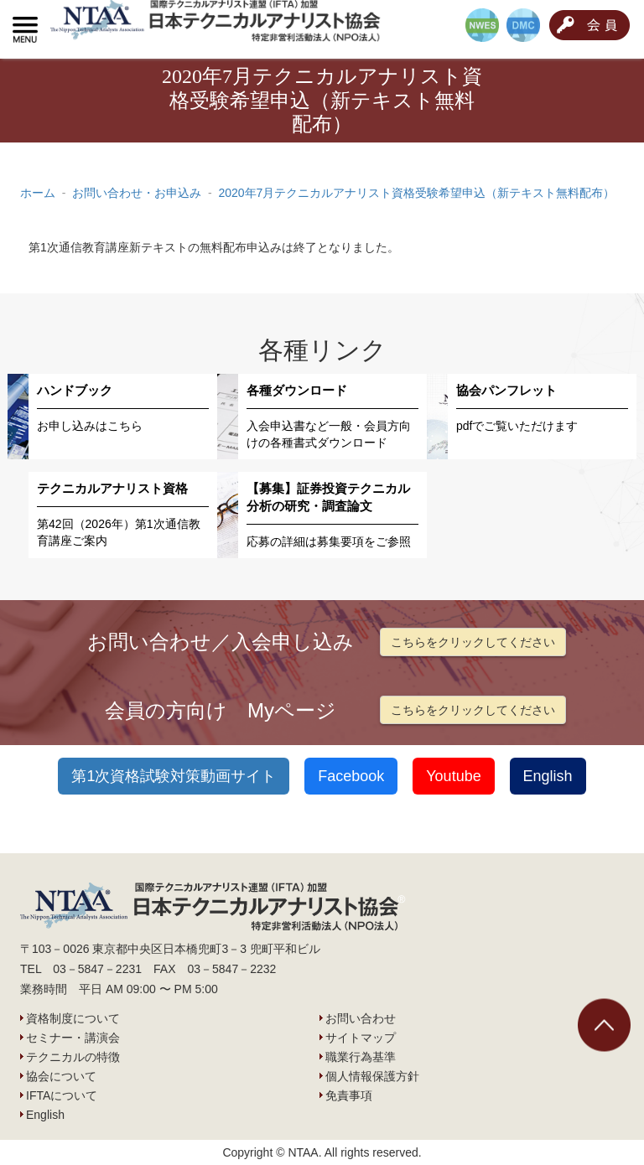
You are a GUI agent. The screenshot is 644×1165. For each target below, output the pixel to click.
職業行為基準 (360, 1057)
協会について (61, 1076)
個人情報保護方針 (372, 1076)
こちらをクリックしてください (473, 642)
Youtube (453, 776)
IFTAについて (61, 1095)
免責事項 (348, 1095)
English (548, 776)
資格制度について (73, 1018)
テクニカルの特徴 (73, 1057)
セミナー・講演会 (73, 1037)
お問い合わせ (360, 1018)
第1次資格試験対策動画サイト (173, 776)
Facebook (351, 776)
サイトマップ (360, 1037)
